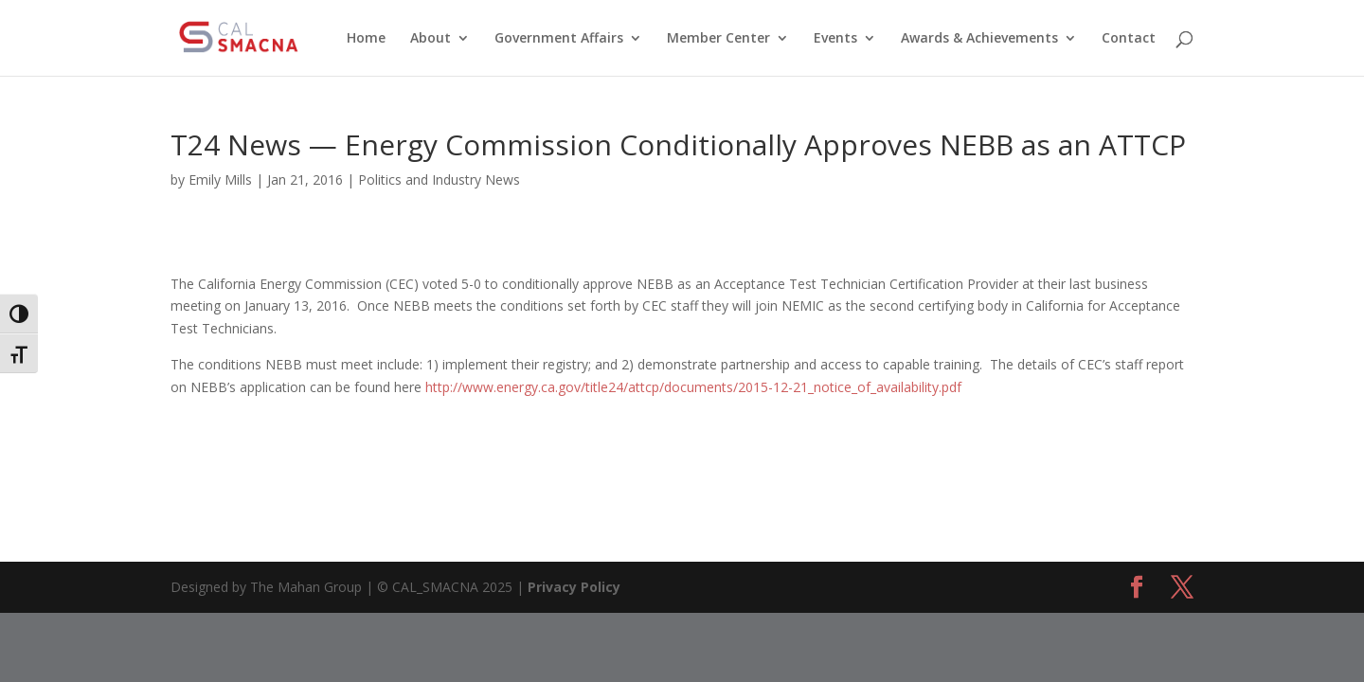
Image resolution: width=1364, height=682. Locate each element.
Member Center (718, 38)
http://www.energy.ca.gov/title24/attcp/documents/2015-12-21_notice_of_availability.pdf (693, 387)
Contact (1129, 38)
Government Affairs (558, 38)
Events (835, 38)
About (430, 38)
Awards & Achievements (979, 38)
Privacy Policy (574, 587)
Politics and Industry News (439, 179)
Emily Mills (220, 179)
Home (366, 38)
